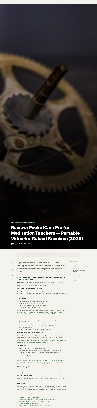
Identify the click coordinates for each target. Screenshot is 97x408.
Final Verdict (75, 280)
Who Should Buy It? (76, 276)
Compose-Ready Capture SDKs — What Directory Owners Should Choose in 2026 (36, 313)
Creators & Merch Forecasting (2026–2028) (29, 403)
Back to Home (15, 2)
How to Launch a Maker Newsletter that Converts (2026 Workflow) (34, 401)
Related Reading (76, 282)
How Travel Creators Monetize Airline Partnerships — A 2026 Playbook (35, 405)
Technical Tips (75, 273)
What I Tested (75, 267)
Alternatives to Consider (77, 278)
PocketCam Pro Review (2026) (43, 363)
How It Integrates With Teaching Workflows (79, 271)
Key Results (75, 268)
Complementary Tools (77, 275)
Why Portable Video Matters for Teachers (79, 264)
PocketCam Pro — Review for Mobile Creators (29, 397)
